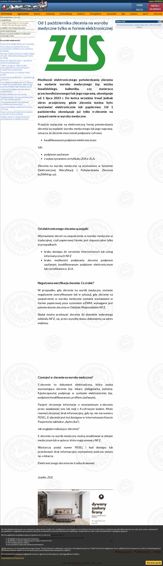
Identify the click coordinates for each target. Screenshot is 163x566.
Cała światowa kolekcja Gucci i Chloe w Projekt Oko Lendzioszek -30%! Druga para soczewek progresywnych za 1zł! (17, 84)
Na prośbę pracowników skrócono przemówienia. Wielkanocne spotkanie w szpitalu (17, 49)
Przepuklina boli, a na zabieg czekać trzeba (15, 74)
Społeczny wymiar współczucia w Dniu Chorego (16, 108)
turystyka (111, 13)
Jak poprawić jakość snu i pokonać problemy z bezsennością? (15, 103)
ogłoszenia (23, 13)
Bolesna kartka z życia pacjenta (13, 94)
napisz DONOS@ (156, 1)
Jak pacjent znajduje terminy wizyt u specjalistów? (15, 90)
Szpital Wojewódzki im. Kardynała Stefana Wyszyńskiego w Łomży (14, 24)
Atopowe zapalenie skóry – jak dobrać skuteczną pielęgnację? (16, 62)
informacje (6, 13)
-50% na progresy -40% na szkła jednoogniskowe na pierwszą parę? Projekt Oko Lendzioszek (15, 68)
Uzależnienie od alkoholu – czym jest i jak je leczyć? (18, 78)
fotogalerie (95, 13)
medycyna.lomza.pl (8, 31)
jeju (123, 13)
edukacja (50, 13)
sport (146, 13)
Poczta (139, 9)
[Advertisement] (75, 201)
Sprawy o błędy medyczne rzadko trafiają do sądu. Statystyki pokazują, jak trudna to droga (17, 56)
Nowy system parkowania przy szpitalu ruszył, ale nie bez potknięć (17, 113)
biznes (37, 13)
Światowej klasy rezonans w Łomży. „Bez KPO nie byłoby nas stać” (17, 98)
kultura (81, 13)
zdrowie (17, 17)
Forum (139, 5)
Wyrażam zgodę (154, 563)
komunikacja (66, 13)
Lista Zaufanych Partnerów (12, 558)
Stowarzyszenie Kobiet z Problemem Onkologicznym (15, 35)
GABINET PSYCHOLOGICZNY (12, 28)
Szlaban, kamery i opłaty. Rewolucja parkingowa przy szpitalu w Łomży (15, 118)
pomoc (134, 13)
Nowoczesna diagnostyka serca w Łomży (17, 44)
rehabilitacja (5, 20)
